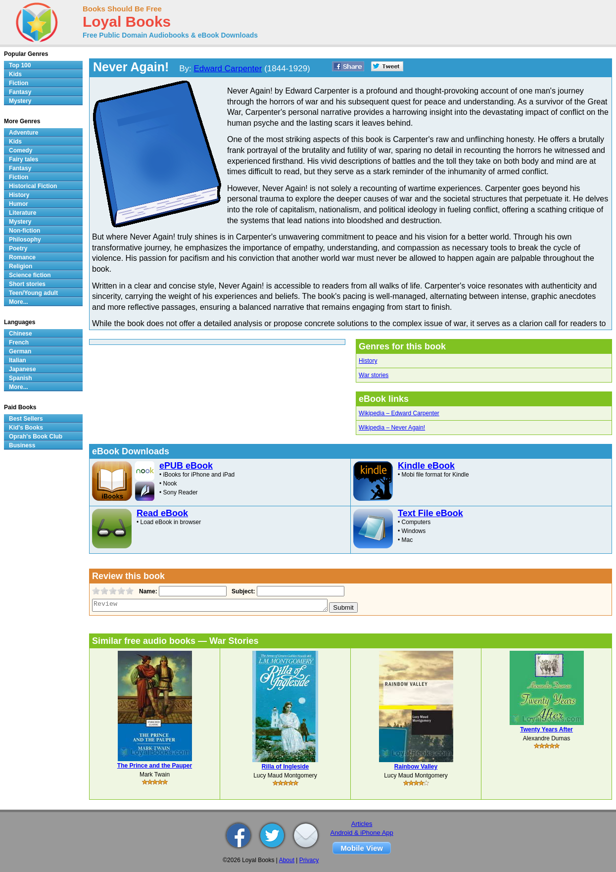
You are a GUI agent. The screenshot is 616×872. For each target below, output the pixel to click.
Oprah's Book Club (35, 436)
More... (18, 301)
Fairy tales (23, 159)
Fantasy (20, 92)
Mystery (20, 100)
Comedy (20, 150)
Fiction (18, 83)
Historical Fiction (33, 186)
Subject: (242, 591)
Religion (20, 266)
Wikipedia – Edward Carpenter (399, 413)
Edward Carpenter (227, 68)
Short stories (27, 284)
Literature (22, 212)
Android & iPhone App (362, 832)
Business (22, 445)
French (19, 342)
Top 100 (20, 65)
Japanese (22, 369)
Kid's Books (26, 427)
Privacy (309, 860)
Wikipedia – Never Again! (392, 427)
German (20, 351)
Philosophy (25, 239)
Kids (15, 74)
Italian (17, 360)
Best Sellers (26, 418)
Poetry (18, 248)
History (368, 360)
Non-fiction (24, 230)
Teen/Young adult (33, 293)
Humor (18, 203)
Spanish (20, 378)
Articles (362, 823)
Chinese (20, 333)
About (286, 860)
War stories (373, 375)
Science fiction (30, 275)
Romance (22, 257)
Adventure (23, 132)
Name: (147, 591)
